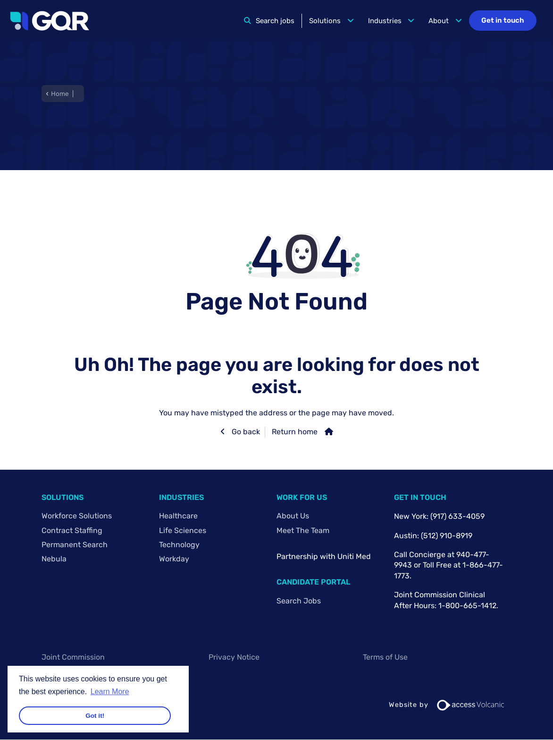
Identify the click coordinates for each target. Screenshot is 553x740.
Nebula (54, 558)
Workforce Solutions (77, 515)
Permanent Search (75, 544)
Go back (245, 431)
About (438, 21)
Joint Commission (73, 657)
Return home (295, 431)
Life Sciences (182, 530)
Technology (179, 544)
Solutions (325, 21)
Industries (385, 21)
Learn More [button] (110, 692)
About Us (292, 515)
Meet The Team (302, 530)
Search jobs (275, 21)
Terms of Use (385, 657)
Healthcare (178, 515)
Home (60, 93)
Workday (174, 558)
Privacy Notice (234, 657)
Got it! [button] (94, 715)
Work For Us (301, 497)
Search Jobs (298, 600)
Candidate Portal (313, 581)
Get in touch (502, 20)
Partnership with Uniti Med (323, 556)
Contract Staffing (72, 530)
